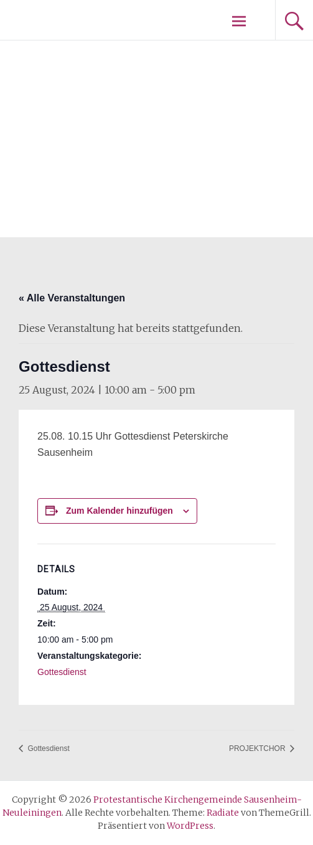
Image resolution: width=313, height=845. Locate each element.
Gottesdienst (61, 672)
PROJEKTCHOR (258, 748)
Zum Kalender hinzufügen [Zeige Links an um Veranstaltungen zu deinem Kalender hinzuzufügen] (119, 511)
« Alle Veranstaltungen (72, 298)
